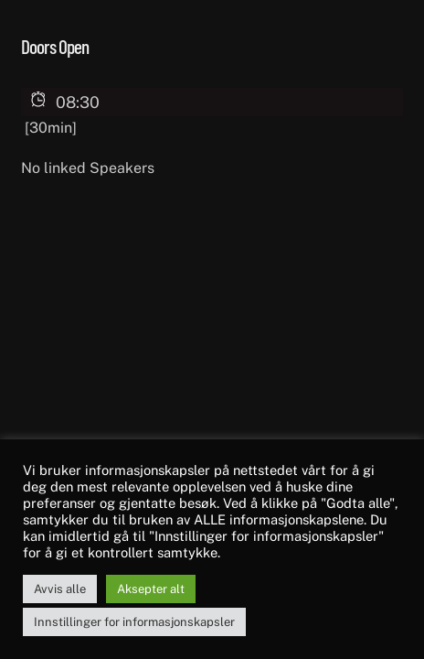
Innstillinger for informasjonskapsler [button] (134, 622)
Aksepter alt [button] (151, 589)
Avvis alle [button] (60, 589)
